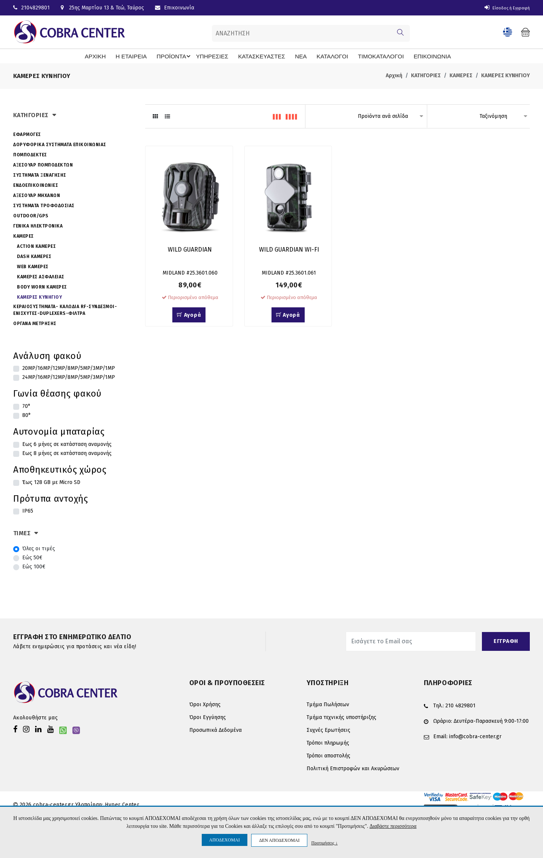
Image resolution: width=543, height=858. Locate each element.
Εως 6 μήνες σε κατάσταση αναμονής (67, 444)
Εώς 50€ (32, 557)
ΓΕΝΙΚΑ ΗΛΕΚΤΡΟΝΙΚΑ (38, 225)
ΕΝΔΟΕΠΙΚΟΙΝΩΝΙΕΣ (35, 184)
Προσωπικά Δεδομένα (215, 729)
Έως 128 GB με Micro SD (51, 481)
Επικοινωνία (174, 8)
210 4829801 (460, 705)
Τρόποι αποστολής (328, 755)
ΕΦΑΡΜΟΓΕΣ (27, 133)
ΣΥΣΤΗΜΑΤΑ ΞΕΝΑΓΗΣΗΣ (39, 174)
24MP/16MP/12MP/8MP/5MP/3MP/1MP (68, 377)
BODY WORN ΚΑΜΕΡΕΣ (42, 286)
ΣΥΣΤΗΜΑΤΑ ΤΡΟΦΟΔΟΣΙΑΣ (44, 205)
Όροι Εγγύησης (207, 716)
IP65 (27, 510)
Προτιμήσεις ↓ (324, 842)
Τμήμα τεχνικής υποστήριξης (341, 716)
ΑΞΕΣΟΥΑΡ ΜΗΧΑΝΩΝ (36, 194)
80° (26, 415)
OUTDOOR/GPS (31, 215)
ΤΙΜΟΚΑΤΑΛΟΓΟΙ (368, 55)
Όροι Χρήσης (205, 704)
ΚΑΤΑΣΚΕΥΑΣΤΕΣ (261, 55)
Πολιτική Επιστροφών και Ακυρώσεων (353, 768)
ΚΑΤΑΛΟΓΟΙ (325, 55)
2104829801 (31, 8)
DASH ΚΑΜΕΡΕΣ (34, 255)
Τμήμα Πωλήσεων (328, 704)
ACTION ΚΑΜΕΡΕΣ (36, 245)
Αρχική (394, 75)
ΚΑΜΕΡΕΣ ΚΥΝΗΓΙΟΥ (505, 75)
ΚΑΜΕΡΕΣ (460, 75)
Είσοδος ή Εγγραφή (502, 8)
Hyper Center (122, 804)
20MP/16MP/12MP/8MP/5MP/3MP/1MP (68, 368)
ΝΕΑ (296, 55)
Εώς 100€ (33, 566)
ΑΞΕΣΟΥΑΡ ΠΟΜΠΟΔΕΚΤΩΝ (43, 164)
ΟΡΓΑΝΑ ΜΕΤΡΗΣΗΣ (35, 322)
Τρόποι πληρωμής (328, 742)
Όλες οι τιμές (38, 548)
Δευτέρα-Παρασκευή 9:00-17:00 (491, 720)
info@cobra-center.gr (475, 736)
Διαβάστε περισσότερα (392, 826)
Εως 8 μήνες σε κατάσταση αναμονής (67, 453)
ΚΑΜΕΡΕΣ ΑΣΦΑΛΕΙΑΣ (40, 276)
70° (26, 406)
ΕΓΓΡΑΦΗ (506, 640)
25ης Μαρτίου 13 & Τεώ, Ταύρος (102, 8)
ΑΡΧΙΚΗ (109, 55)
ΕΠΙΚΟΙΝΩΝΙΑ (416, 55)
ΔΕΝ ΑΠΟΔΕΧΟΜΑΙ (279, 840)
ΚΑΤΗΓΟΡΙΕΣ (426, 75)
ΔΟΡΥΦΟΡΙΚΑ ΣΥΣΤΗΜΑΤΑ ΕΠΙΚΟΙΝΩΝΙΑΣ (59, 144)
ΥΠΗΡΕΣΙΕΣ (217, 55)
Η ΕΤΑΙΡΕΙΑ (143, 55)
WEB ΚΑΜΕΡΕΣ (33, 266)
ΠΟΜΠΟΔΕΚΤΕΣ (30, 154)
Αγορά (189, 316)
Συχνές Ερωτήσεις (328, 729)
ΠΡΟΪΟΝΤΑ (183, 56)
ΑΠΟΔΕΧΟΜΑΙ (224, 840)
